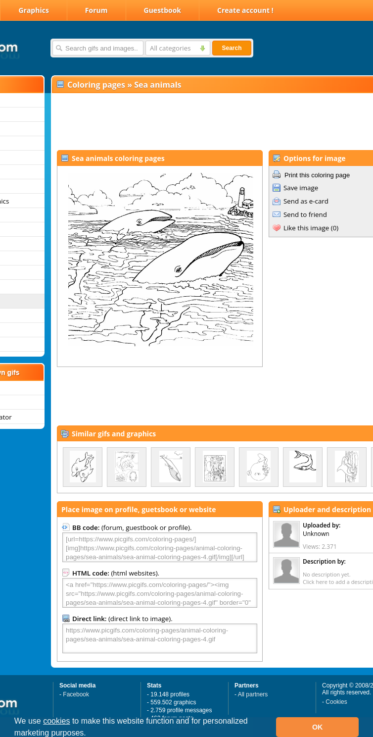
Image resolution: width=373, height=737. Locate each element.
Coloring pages (96, 84)
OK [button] (317, 727)
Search (231, 48)
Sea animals (157, 84)
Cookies (336, 701)
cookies (56, 721)
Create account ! (245, 10)
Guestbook (163, 10)
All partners (253, 694)
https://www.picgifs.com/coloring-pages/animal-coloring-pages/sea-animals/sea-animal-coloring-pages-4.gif (159, 638)
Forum (96, 10)
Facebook (76, 694)
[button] (89, 734)
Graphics (33, 10)
